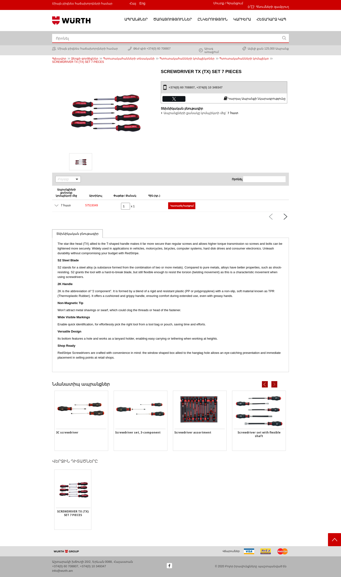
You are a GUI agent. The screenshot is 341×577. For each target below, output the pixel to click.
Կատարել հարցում (182, 205)
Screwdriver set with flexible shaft (259, 434)
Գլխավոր (59, 58)
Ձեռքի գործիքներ (84, 58)
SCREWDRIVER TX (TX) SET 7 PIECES (78, 62)
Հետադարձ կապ (271, 19)
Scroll (334, 539)
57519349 (91, 205)
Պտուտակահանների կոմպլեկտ (244, 58)
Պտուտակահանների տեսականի (129, 58)
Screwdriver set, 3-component (138, 432)
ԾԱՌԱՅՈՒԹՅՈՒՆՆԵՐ (172, 19)
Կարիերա (242, 19)
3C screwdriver (67, 432)
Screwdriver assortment (192, 432)
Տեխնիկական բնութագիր (77, 233)
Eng (142, 3)
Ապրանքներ (136, 19)
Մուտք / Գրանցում (228, 3)
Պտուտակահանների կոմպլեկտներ (187, 58)
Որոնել (237, 179)
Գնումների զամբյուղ (272, 7)
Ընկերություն (212, 19)
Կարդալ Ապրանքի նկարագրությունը (255, 99)
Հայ (133, 3)
